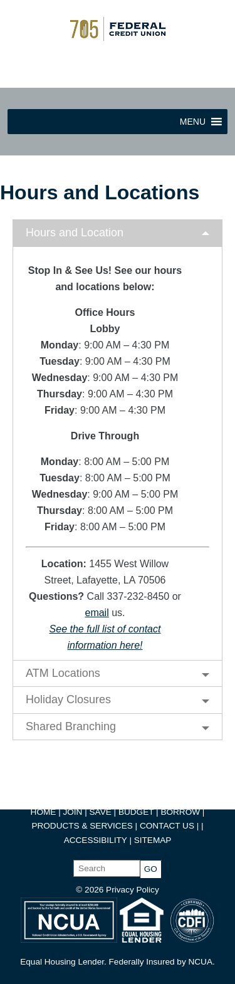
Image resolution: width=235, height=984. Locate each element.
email (96, 612)
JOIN (74, 812)
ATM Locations (63, 673)
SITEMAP (153, 840)
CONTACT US (167, 825)
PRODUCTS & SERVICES (81, 825)
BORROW (180, 812)
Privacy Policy (132, 889)
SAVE (102, 812)
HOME (43, 812)
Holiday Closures (68, 699)
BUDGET (136, 812)
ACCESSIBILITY (95, 840)
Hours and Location (74, 232)
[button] (193, 121)
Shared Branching (71, 726)
